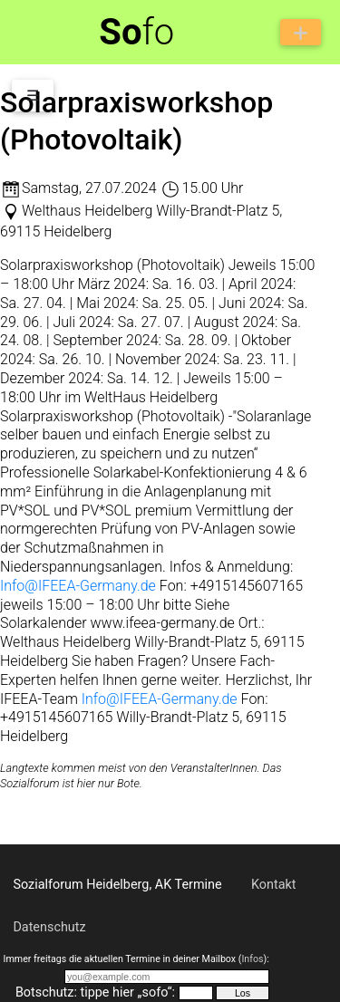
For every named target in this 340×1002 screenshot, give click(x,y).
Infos (252, 959)
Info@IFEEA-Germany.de (78, 585)
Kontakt (273, 884)
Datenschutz (49, 927)
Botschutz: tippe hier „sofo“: (95, 992)
